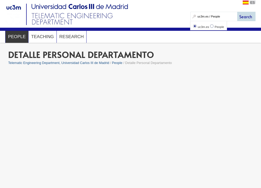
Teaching (42, 36)
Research (71, 36)
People (219, 26)
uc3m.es (203, 26)
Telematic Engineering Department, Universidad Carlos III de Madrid (58, 63)
